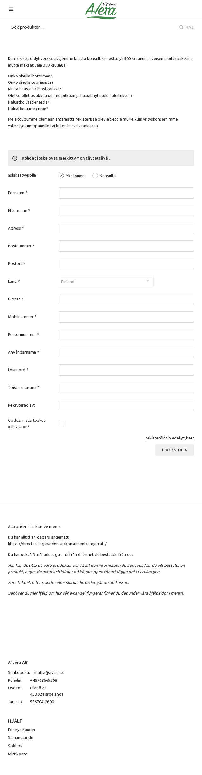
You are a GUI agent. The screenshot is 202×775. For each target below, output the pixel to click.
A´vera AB (18, 662)
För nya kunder (21, 729)
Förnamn (18, 193)
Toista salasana (24, 387)
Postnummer (21, 246)
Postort (16, 263)
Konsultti (108, 175)
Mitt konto (18, 754)
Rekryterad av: (21, 405)
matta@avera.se (49, 672)
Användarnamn (23, 352)
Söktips (15, 745)
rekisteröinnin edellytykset (170, 438)
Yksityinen (75, 175)
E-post (15, 299)
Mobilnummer (22, 316)
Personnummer (23, 334)
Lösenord (18, 369)
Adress (16, 228)
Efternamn (19, 210)
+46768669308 (43, 680)
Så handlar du (20, 737)
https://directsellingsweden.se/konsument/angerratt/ (57, 544)
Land (14, 281)
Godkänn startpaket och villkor (26, 423)
